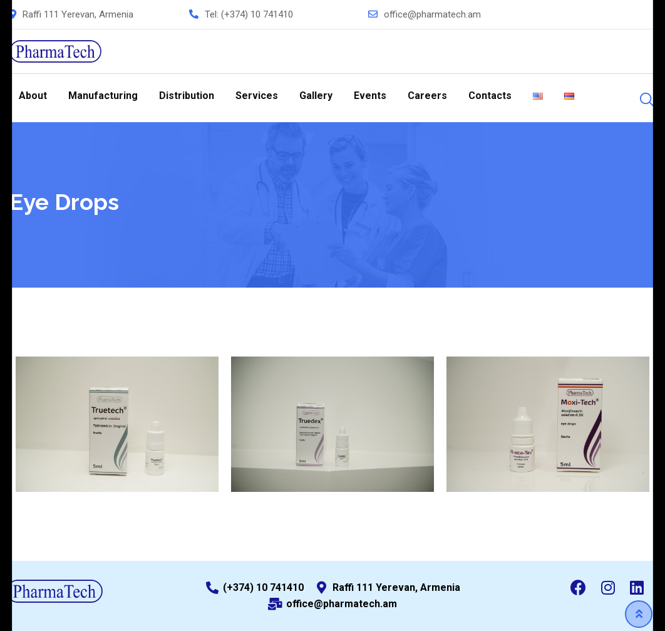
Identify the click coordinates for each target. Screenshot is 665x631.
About (33, 96)
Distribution (186, 96)
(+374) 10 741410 (257, 14)
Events (370, 96)
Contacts (490, 96)
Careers (427, 96)
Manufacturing (103, 96)
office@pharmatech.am (432, 14)
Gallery (315, 96)
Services (256, 96)
